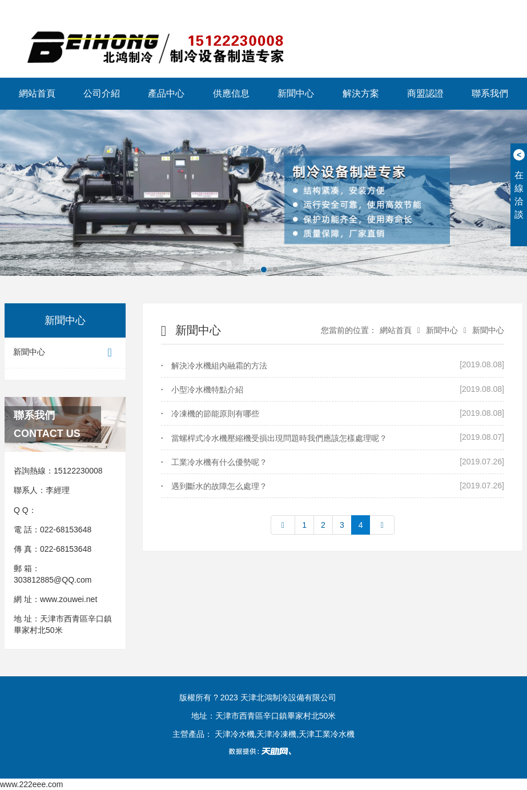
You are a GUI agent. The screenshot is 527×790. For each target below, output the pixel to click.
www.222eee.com (31, 784)
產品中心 (166, 93)
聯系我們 (490, 93)
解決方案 (361, 93)
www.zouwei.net (68, 599)
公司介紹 (101, 93)
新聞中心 (295, 93)
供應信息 (231, 93)
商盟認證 (425, 93)
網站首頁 (37, 93)
